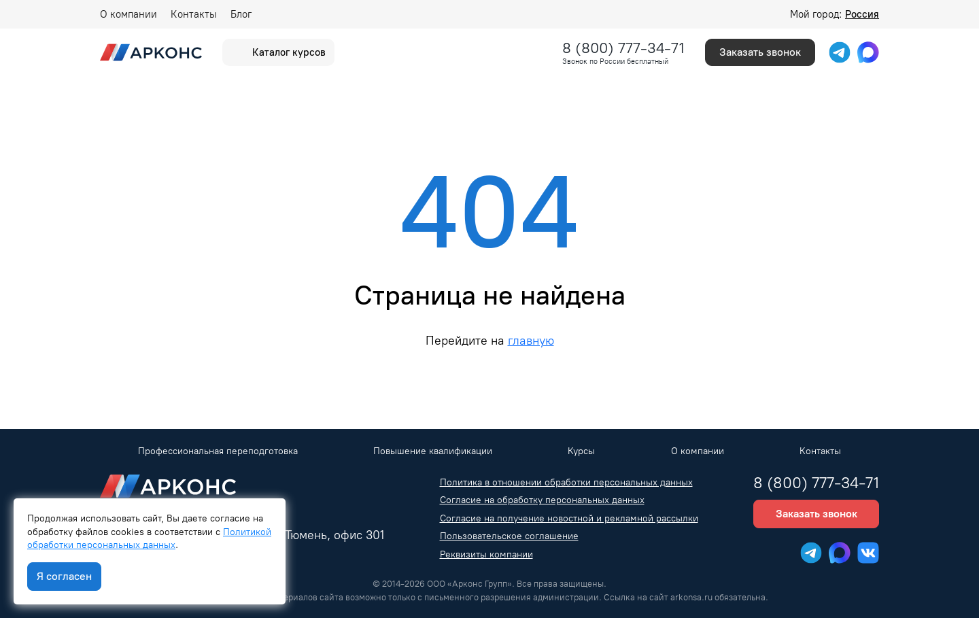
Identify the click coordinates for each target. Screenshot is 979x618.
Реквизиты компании (486, 554)
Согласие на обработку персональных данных (542, 500)
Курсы (581, 451)
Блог (241, 14)
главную (531, 340)
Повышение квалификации (432, 451)
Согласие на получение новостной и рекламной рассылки (569, 518)
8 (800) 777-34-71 (623, 48)
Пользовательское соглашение (509, 536)
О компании (128, 14)
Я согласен (64, 576)
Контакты (194, 14)
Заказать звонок (760, 52)
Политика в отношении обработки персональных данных (566, 482)
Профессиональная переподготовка (218, 451)
